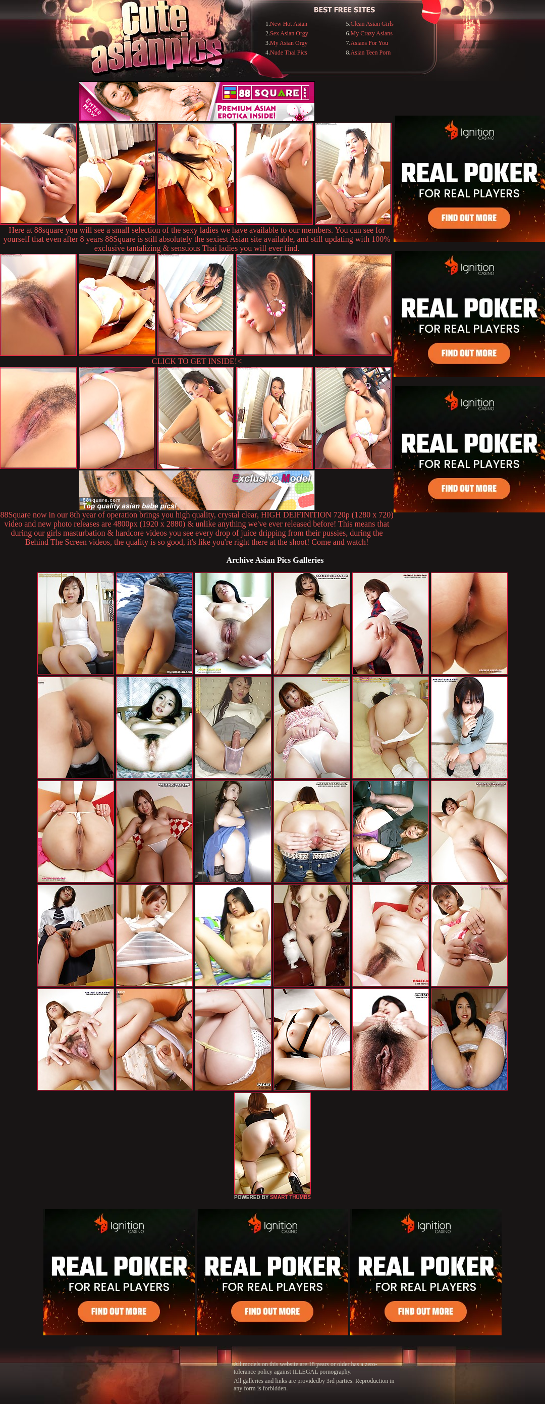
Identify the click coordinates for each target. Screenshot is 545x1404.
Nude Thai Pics (288, 52)
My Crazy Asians (372, 33)
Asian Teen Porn (371, 52)
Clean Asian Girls (372, 23)
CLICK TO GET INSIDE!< (197, 361)
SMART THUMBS (290, 1197)
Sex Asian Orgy (289, 33)
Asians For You (369, 42)
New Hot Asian (288, 23)
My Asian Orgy (288, 42)
